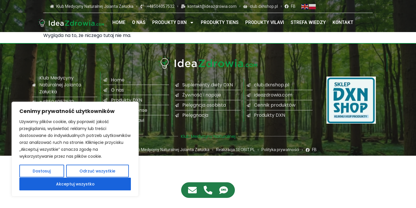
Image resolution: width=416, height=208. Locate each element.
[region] (75, 149)
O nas (139, 22)
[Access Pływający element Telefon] (208, 190)
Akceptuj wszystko (75, 184)
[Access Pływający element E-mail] (192, 190)
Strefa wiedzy (308, 22)
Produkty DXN (173, 22)
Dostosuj (41, 171)
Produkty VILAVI (264, 22)
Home (118, 22)
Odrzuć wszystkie (97, 171)
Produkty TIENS (220, 22)
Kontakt (343, 22)
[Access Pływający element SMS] (223, 190)
